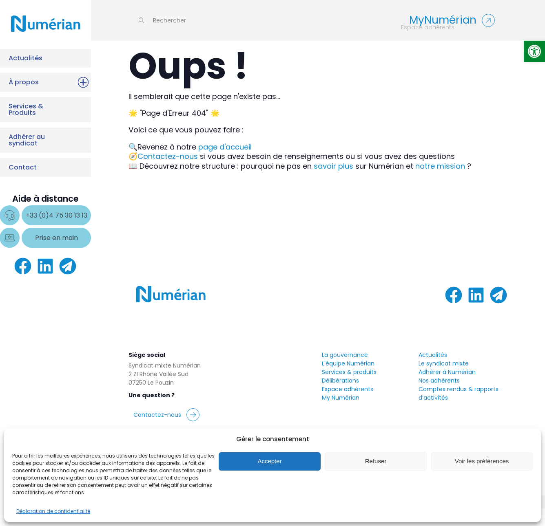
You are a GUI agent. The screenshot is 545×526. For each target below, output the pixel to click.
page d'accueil (225, 147)
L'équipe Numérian (348, 380)
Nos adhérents (439, 398)
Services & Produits (44, 109)
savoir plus (333, 166)
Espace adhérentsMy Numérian (347, 410)
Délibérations (340, 398)
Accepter (269, 461)
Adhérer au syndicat (44, 140)
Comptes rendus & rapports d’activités (458, 410)
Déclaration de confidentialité (53, 511)
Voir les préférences (482, 461)
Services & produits (349, 389)
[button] (534, 51)
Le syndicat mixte (444, 380)
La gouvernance (345, 372)
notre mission (440, 166)
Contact (44, 167)
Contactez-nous (167, 156)
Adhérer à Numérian (447, 389)
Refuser (376, 461)
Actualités (44, 58)
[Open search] (162, 20)
